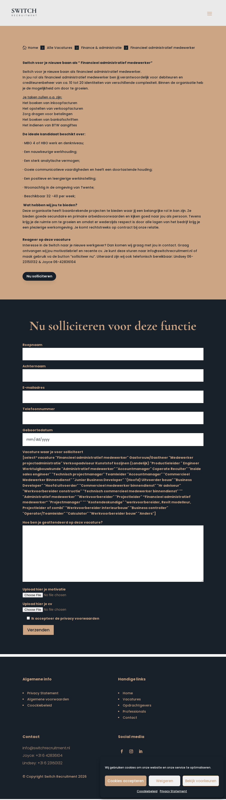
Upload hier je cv (113, 607)
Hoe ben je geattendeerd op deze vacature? (113, 552)
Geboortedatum (113, 436)
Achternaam (113, 372)
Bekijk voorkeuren (200, 780)
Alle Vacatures (59, 47)
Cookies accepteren (125, 780)
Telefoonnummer (113, 414)
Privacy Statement (173, 791)
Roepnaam (113, 350)
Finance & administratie (101, 47)
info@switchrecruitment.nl (169, 251)
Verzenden (38, 630)
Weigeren (164, 780)
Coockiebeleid (147, 791)
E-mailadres (113, 393)
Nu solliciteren (40, 277)
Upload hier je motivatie (113, 593)
